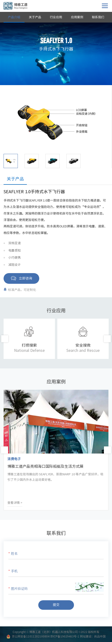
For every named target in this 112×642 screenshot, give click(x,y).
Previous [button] (4, 338)
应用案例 (77, 17)
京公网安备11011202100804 (30, 636)
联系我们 (98, 17)
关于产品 (35, 17)
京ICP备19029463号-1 (64, 636)
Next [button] (107, 338)
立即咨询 (25, 278)
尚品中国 (100, 636)
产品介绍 (14, 17)
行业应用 (56, 17)
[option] (56, 121)
